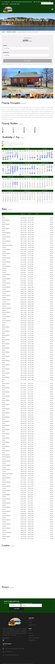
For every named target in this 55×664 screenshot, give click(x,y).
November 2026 (27, 176)
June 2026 (45, 148)
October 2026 (10, 176)
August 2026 (27, 163)
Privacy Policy (32, 637)
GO (51, 3)
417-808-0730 (6, 2)
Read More (6, 635)
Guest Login (5, 4)
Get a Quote (27, 60)
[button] (52, 81)
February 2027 (27, 190)
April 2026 (10, 148)
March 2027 (44, 190)
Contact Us (31, 632)
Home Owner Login (15, 4)
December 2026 (44, 176)
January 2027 (10, 190)
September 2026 (44, 163)
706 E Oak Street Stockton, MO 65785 (22, 2)
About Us (31, 630)
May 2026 (27, 148)
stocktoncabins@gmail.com (42, 2)
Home (3, 32)
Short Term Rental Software (48, 663)
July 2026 (10, 163)
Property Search (11, 32)
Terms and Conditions (34, 634)
